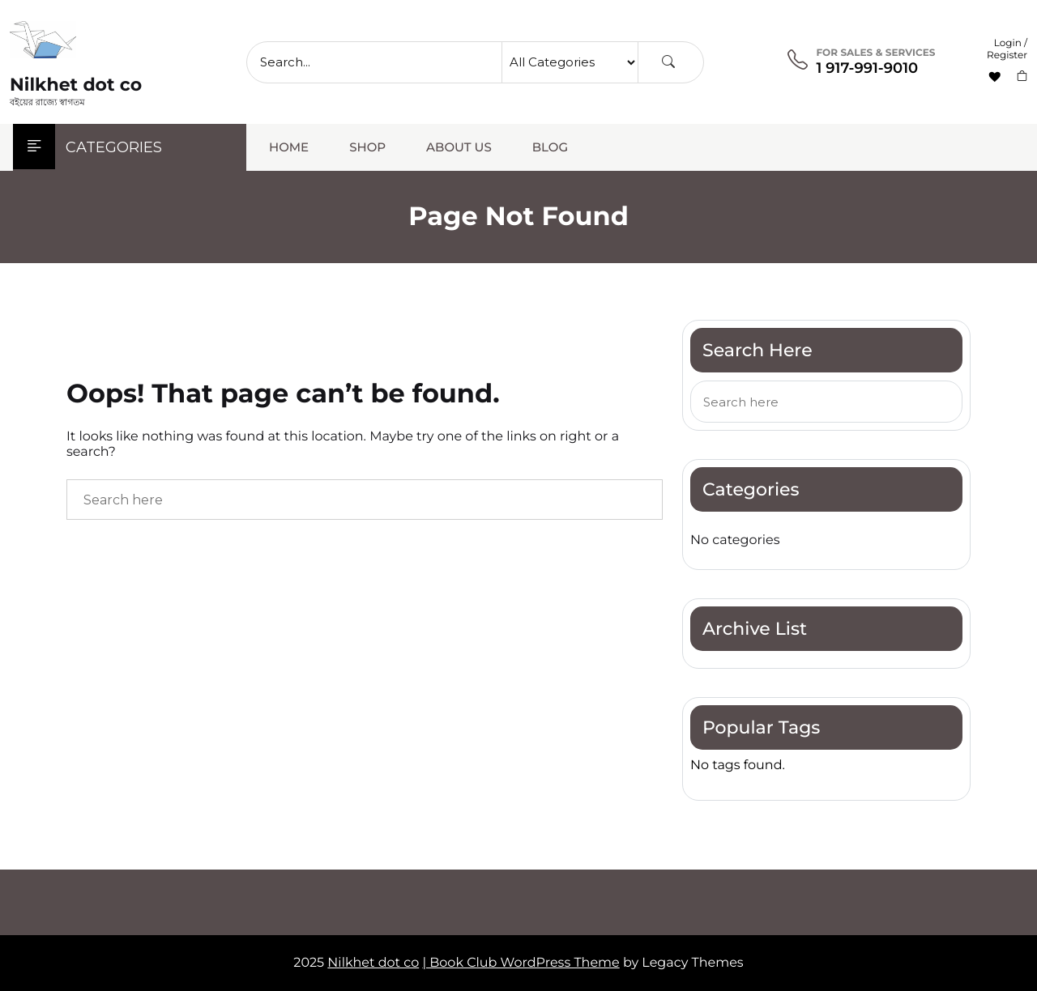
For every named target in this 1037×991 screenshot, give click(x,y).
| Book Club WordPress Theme (520, 963)
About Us (459, 147)
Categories (87, 147)
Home (289, 147)
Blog (550, 147)
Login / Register (1007, 49)
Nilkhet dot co (76, 85)
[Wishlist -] (997, 77)
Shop (367, 147)
